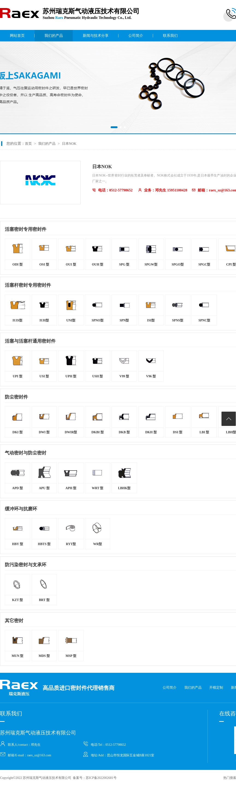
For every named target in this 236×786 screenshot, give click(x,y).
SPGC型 (204, 264)
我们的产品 (53, 36)
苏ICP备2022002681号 (101, 778)
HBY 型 (17, 544)
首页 (28, 143)
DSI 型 (177, 432)
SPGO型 (178, 264)
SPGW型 (151, 264)
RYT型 (71, 544)
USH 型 (97, 376)
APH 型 (70, 488)
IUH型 (44, 320)
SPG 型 (124, 264)
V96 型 (151, 376)
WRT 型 (97, 488)
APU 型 (44, 488)
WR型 (97, 544)
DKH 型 (150, 432)
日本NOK (69, 143)
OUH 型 (97, 264)
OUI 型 (71, 264)
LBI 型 (204, 432)
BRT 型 (44, 600)
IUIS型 (18, 320)
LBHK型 (124, 488)
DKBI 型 (97, 432)
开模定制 (216, 687)
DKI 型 (17, 432)
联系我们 (170, 36)
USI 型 (44, 376)
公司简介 (135, 36)
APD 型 (17, 488)
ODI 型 (17, 264)
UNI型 (71, 320)
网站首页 (17, 36)
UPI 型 (17, 376)
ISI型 (151, 320)
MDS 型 (44, 656)
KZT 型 (17, 600)
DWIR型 (71, 432)
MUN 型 (18, 656)
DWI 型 (44, 432)
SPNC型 (204, 320)
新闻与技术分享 (96, 36)
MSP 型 (70, 656)
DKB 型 (124, 432)
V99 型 (124, 376)
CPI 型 (231, 264)
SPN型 (124, 320)
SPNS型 (177, 320)
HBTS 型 (44, 544)
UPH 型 (70, 376)
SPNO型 (97, 320)
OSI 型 (44, 264)
